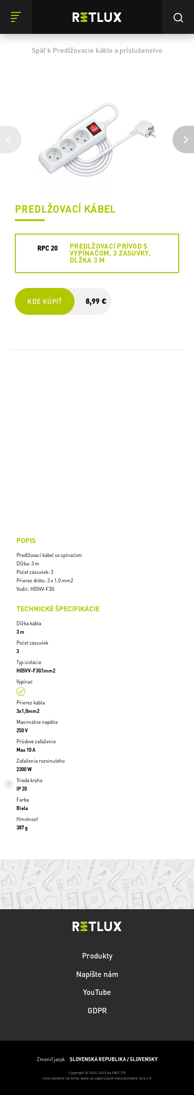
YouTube (97, 992)
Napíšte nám (97, 974)
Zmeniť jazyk (97, 1059)
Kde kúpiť (44, 301)
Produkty (97, 955)
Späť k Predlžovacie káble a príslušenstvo (97, 49)
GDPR (97, 1010)
